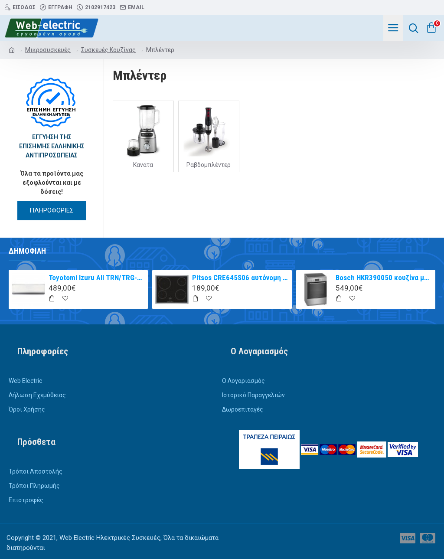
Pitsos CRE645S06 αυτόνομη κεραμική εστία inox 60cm (240, 277)
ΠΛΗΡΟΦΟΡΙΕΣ (51, 210)
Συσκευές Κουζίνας (108, 49)
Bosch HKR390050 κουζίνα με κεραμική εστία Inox (384, 277)
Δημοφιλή (27, 250)
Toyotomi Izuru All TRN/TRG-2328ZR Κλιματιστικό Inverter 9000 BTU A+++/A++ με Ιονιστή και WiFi (97, 277)
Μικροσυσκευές (48, 49)
